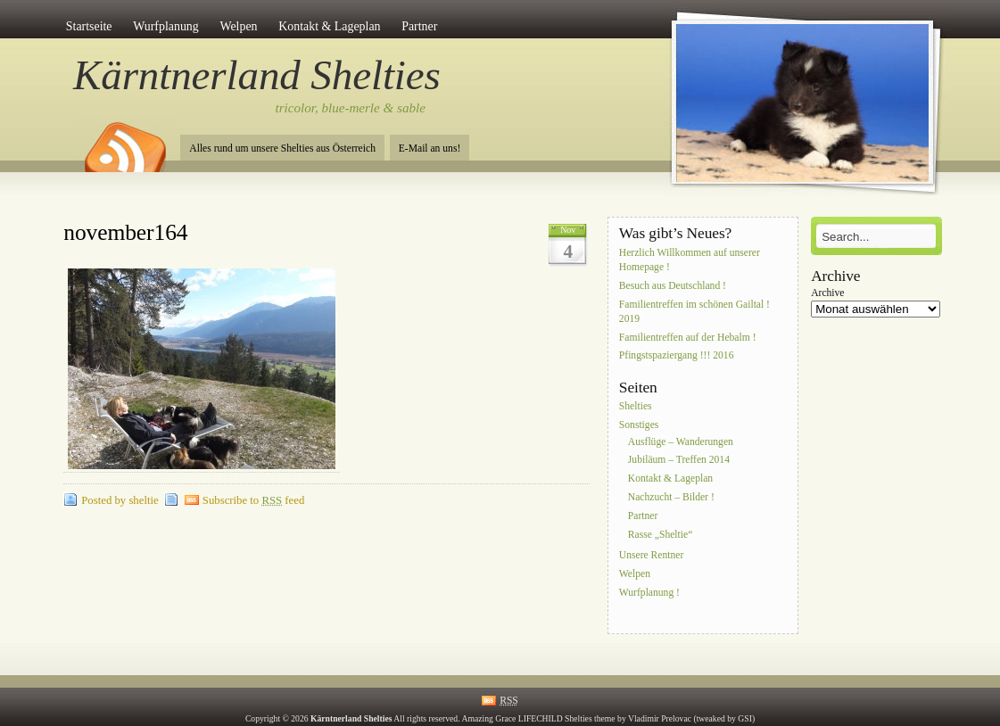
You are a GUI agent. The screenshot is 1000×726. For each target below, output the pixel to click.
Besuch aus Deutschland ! (672, 286)
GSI (745, 718)
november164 (125, 232)
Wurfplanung (166, 26)
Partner (419, 26)
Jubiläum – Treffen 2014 (679, 460)
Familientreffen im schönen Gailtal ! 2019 (694, 312)
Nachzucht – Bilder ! (671, 497)
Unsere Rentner (651, 555)
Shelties (635, 407)
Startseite (89, 26)
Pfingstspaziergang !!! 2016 (676, 356)
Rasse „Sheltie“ (660, 534)
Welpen (238, 26)
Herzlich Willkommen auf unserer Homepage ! (689, 260)
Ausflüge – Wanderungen (680, 442)
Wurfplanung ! (649, 592)
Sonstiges (638, 425)
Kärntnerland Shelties (257, 75)
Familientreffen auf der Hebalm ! (687, 337)
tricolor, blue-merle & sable (351, 108)
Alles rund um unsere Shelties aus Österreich (282, 148)
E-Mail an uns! (430, 148)
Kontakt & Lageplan (329, 26)
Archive (827, 293)
